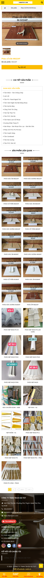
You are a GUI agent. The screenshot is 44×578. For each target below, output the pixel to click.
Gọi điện (4, 576)
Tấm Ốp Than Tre (9, 113)
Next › (22, 489)
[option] (6, 52)
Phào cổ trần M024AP (11, 204)
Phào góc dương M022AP (33, 178)
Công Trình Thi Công (10, 109)
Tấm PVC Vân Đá (9, 116)
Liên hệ (22, 67)
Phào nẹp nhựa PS (11, 458)
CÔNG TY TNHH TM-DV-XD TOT (17, 558)
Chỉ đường (39, 576)
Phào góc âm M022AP (11, 178)
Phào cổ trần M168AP (11, 279)
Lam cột (6, 96)
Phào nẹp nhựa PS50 (11, 382)
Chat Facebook (28, 576)
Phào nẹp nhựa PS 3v (11, 330)
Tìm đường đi (10, 521)
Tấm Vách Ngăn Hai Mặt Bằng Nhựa (15, 103)
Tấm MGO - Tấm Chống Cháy (13, 93)
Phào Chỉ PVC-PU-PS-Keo (12, 130)
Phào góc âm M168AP (32, 279)
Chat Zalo (15, 576)
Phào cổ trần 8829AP (32, 229)
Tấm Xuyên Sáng (9, 133)
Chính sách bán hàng (10, 535)
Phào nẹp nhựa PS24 (33, 357)
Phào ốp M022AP (32, 304)
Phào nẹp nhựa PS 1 (33, 432)
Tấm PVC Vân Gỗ (9, 143)
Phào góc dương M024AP (11, 229)
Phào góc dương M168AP (11, 304)
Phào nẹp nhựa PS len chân (33, 331)
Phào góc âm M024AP (32, 204)
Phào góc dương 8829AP (32, 254)
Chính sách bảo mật (10, 532)
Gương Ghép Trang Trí (11, 123)
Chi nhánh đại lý (8, 541)
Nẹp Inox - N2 (32, 407)
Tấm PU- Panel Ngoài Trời (12, 99)
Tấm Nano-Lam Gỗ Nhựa (12, 120)
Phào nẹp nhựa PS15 (11, 357)
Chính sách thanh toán (11, 538)
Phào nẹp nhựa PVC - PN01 (33, 458)
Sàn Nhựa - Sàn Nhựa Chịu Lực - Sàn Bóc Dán (19, 126)
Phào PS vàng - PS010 (11, 483)
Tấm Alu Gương (9, 140)
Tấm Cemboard (9, 136)
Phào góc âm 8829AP (11, 254)
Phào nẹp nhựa (32, 382)
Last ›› (29, 489)
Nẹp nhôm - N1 (11, 432)
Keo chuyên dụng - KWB (11, 407)
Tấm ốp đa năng (9, 106)
